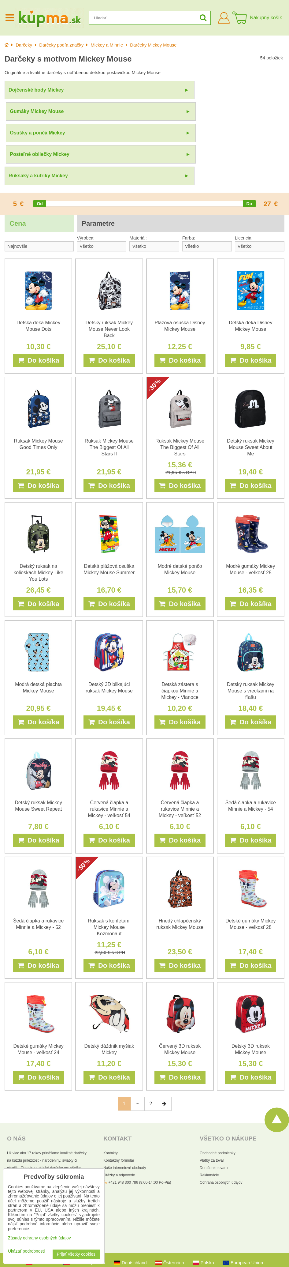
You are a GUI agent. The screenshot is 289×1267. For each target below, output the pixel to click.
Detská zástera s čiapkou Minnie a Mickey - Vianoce (179, 633)
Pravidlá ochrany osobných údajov (192, 1248)
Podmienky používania (191, 1258)
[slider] (39, 145)
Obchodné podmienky (217, 1095)
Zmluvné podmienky (240, 1248)
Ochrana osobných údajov (221, 1124)
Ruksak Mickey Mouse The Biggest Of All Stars (179, 389)
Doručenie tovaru (214, 1109)
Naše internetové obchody (124, 1109)
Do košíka (38, 302)
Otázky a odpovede (119, 1117)
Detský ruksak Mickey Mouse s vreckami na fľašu (250, 633)
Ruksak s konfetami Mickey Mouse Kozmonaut (109, 869)
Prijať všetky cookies (76, 1254)
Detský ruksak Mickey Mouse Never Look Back (109, 271)
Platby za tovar (212, 1102)
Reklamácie (209, 1117)
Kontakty (110, 1095)
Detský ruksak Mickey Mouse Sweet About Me (250, 389)
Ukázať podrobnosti (26, 1251)
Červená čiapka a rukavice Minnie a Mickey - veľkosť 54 (109, 751)
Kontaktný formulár (118, 1102)
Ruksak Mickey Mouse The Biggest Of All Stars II (109, 389)
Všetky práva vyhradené (166, 1238)
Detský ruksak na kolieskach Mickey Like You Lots (38, 514)
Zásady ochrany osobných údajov (142, 1258)
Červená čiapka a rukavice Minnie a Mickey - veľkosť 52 (180, 751)
